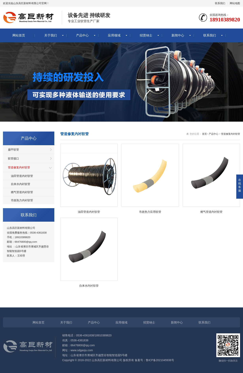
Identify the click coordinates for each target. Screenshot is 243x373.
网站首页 (18, 35)
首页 (204, 134)
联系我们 (220, 3)
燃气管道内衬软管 (22, 192)
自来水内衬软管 (20, 184)
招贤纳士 (146, 35)
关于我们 (50, 35)
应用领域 (114, 35)
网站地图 (235, 3)
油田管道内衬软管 (22, 175)
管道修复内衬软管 (19, 167)
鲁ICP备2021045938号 (160, 360)
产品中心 (82, 35)
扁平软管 (13, 149)
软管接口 (13, 158)
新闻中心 (177, 35)
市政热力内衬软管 (22, 200)
